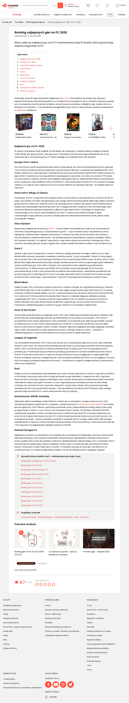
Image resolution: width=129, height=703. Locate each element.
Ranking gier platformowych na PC (35, 474)
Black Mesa (24, 75)
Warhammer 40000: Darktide (32, 88)
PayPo (5, 635)
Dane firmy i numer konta (97, 610)
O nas (89, 605)
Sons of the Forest (27, 78)
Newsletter (91, 614)
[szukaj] (60, 5)
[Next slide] (111, 128)
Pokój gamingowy (94, 661)
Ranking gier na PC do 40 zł (32, 487)
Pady (76, 517)
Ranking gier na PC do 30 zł (32, 483)
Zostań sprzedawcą (11, 683)
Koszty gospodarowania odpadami (101, 644)
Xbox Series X (83, 404)
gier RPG (50, 228)
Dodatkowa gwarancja (12, 605)
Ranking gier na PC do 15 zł (31, 478)
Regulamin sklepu (94, 640)
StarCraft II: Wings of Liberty (31, 65)
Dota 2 (22, 72)
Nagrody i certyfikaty (95, 618)
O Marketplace (9, 679)
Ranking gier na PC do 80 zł (32, 505)
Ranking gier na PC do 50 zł (32, 492)
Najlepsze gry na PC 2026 (30, 59)
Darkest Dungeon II (27, 91)
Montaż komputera (11, 610)
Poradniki (48, 622)
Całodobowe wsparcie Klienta (57, 635)
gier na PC (65, 98)
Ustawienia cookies (94, 635)
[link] (42, 15)
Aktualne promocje (52, 618)
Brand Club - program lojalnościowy (17, 627)
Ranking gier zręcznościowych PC (34, 470)
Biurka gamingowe (45, 517)
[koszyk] (120, 5)
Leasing (6, 644)
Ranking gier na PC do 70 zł (32, 501)
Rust (22, 84)
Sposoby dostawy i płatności (56, 610)
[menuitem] (42, 15)
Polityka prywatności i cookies (99, 631)
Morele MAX (8, 631)
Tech (89, 665)
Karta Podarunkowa (11, 622)
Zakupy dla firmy (10, 648)
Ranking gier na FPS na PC (31, 465)
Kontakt (53, 697)
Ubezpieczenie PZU (10, 618)
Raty (5, 640)
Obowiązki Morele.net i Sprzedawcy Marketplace (22, 687)
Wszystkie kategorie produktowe (58, 627)
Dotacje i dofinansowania (97, 652)
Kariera (90, 622)
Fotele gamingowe (28, 517)
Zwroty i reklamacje (53, 614)
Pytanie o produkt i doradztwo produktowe (62, 631)
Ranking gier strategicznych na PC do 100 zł (38, 461)
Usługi (5, 614)
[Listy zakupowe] (97, 5)
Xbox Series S (96, 404)
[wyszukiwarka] (41, 5)
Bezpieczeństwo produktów (98, 648)
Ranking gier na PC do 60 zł (32, 496)
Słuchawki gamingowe (64, 517)
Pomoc (48, 605)
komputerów (20, 110)
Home (89, 670)
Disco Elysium (25, 68)
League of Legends (27, 81)
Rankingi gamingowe (26, 563)
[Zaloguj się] (107, 5)
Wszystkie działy (55, 5)
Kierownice (84, 517)
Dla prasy (90, 627)
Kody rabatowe (93, 657)
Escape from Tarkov (28, 62)
